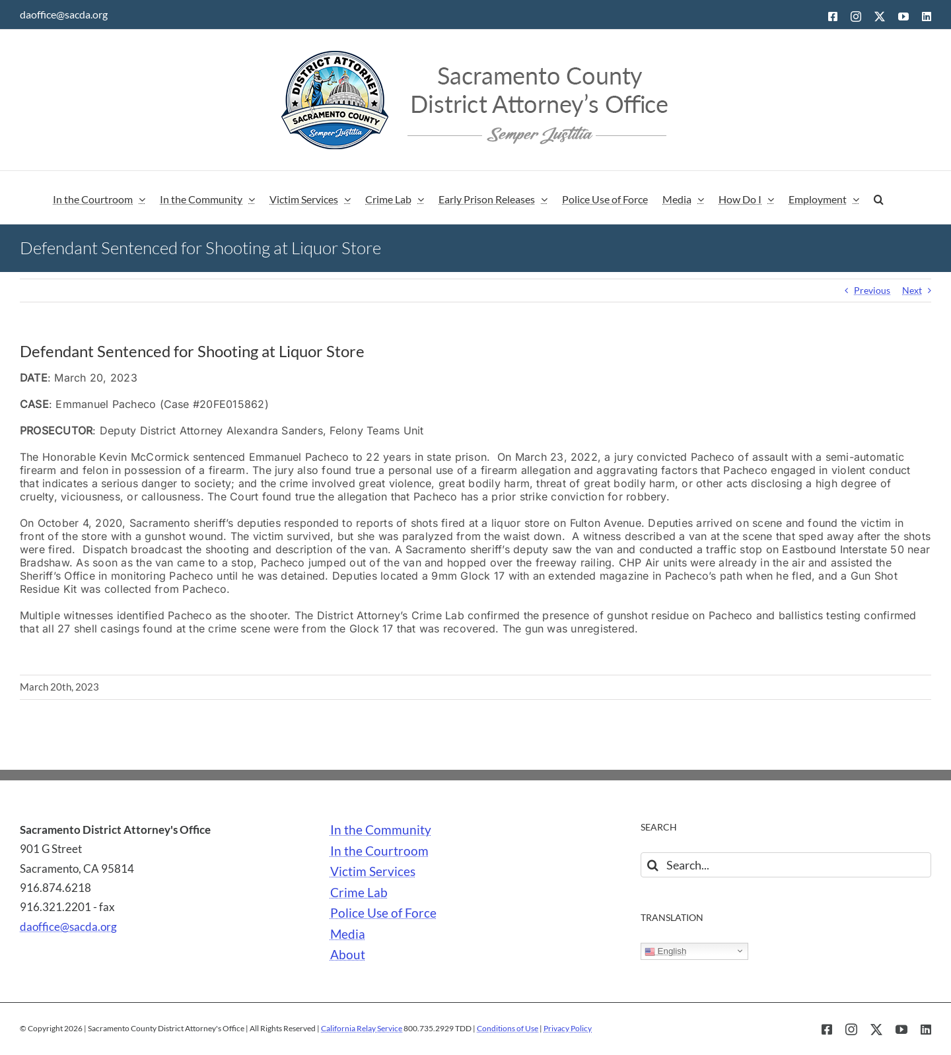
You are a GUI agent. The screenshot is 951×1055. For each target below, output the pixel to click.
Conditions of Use (507, 1028)
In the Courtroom (379, 851)
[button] (879, 197)
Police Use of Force (383, 913)
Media (347, 934)
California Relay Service (361, 1028)
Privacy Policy (568, 1028)
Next (912, 290)
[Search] (653, 864)
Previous (872, 290)
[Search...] (786, 864)
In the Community (380, 830)
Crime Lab (359, 892)
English (665, 951)
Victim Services (372, 871)
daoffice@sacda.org (64, 14)
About (347, 954)
